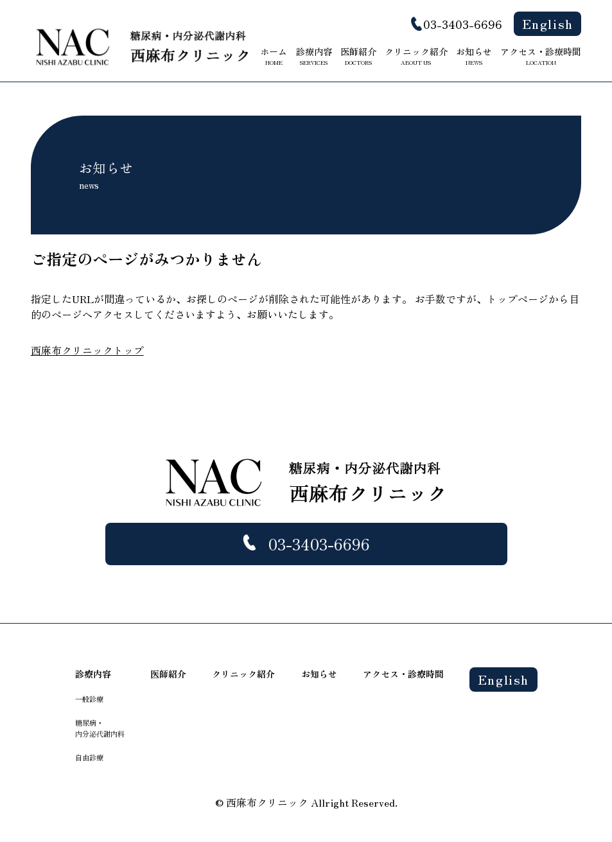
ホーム (273, 56)
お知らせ (474, 56)
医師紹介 (358, 56)
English (547, 23)
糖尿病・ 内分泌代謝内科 (100, 728)
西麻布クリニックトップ (87, 350)
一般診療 (89, 699)
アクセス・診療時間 (540, 56)
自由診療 (89, 757)
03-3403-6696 (462, 23)
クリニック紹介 (416, 56)
